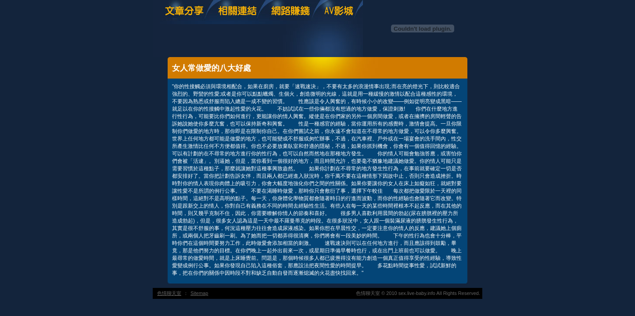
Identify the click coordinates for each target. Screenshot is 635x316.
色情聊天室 (169, 293)
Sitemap (199, 293)
